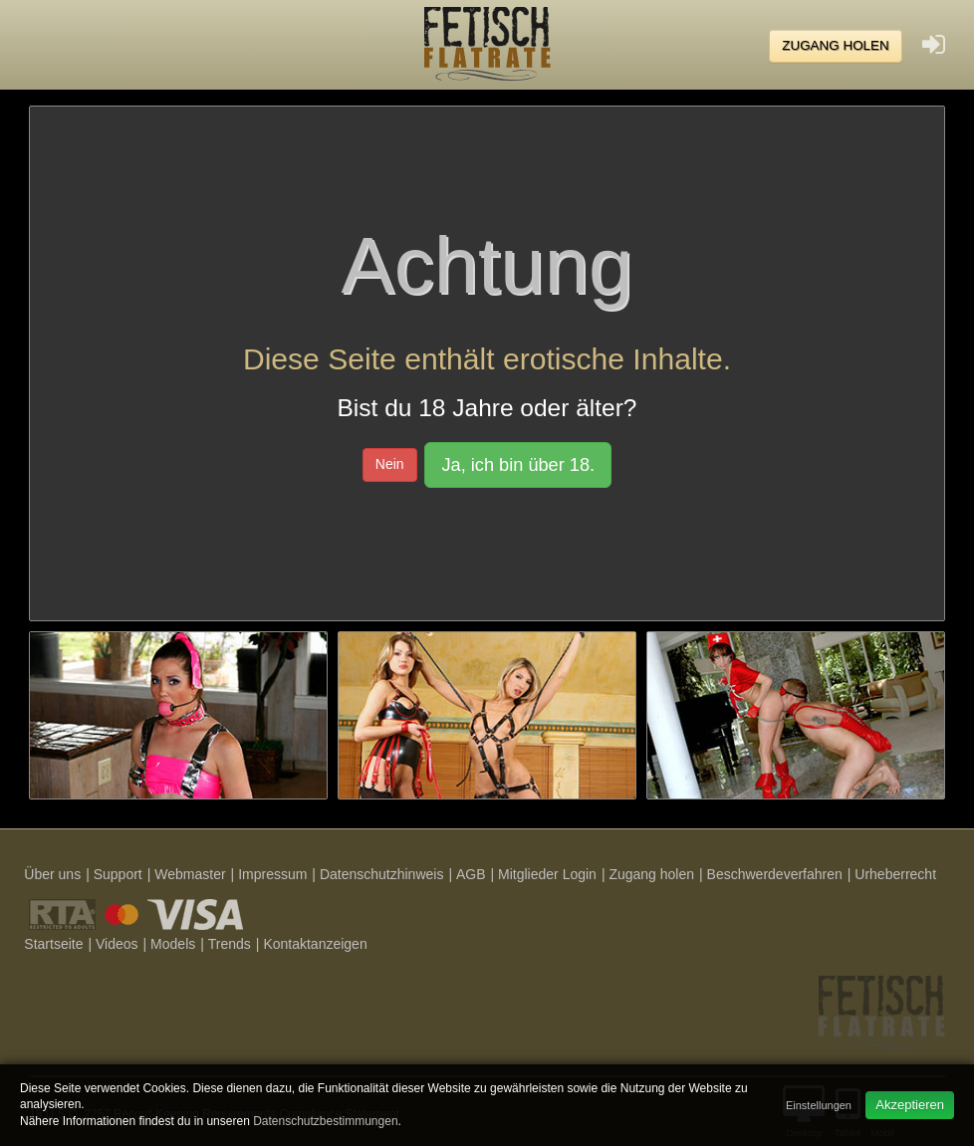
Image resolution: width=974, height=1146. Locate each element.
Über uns (52, 874)
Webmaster (189, 874)
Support (118, 874)
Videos (117, 944)
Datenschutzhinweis (382, 874)
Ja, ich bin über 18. (518, 465)
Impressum (272, 874)
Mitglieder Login (547, 874)
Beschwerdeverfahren (775, 874)
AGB (471, 874)
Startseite (53, 944)
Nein (389, 464)
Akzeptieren (909, 1104)
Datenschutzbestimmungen (325, 1121)
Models (172, 944)
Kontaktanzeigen (314, 944)
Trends (229, 944)
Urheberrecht (895, 874)
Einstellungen (819, 1105)
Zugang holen (835, 45)
